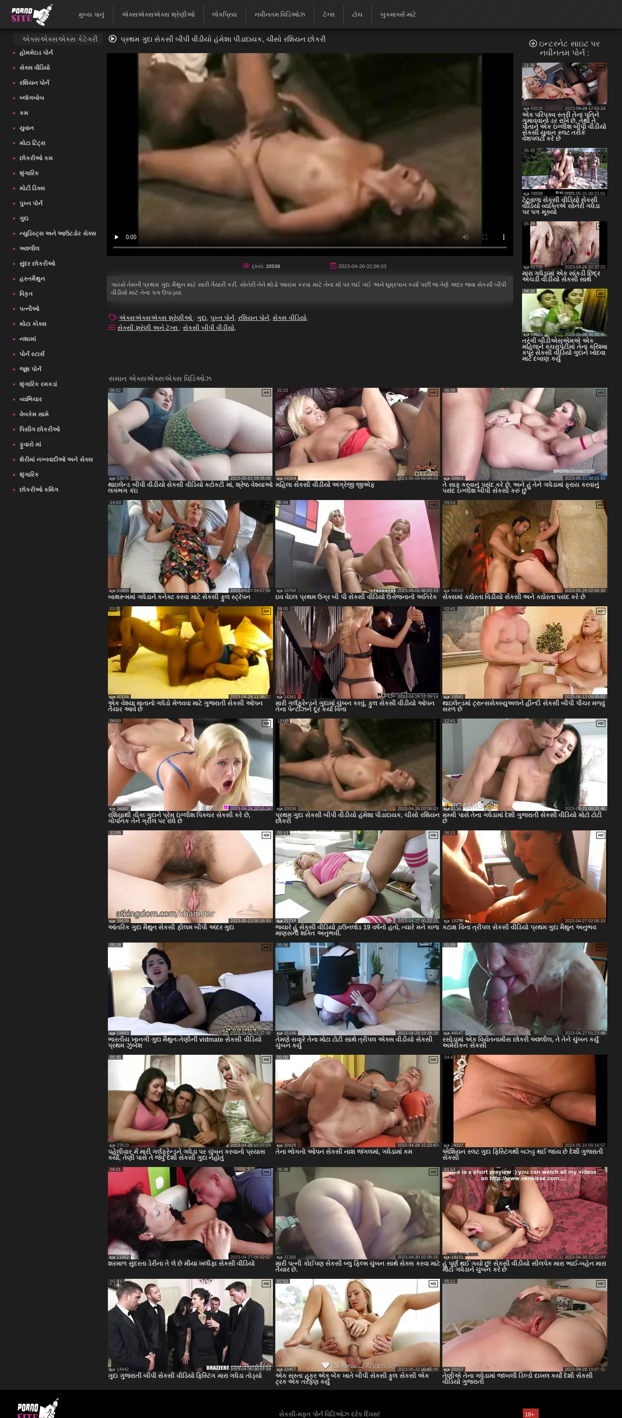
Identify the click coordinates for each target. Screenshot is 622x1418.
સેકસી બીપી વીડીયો (208, 327)
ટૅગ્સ (329, 14)
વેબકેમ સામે (34, 414)
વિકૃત (26, 293)
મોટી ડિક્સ (32, 188)
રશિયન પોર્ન (34, 82)
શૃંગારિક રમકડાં (38, 384)
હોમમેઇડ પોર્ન (36, 52)
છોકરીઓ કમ (36, 158)
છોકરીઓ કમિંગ (38, 489)
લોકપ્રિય (224, 14)
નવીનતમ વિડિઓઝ (280, 14)
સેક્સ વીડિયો (34, 67)
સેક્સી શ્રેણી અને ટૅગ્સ (148, 327)
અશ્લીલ (29, 248)
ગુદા (24, 218)
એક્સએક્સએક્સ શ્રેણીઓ (158, 14)
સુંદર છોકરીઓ (37, 263)
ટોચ (357, 14)
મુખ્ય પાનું (91, 14)
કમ (23, 112)
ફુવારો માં (30, 444)
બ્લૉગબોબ (31, 97)
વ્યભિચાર (30, 399)
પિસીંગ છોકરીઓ (39, 429)
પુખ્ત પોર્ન (30, 203)
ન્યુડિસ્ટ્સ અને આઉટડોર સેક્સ (57, 233)
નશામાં (27, 338)
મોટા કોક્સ (32, 323)
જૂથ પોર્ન (30, 369)
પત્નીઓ (29, 308)
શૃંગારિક (29, 173)
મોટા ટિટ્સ (32, 143)
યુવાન (26, 128)
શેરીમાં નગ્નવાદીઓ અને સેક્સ (56, 459)
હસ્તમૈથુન (32, 278)
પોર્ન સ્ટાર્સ (31, 354)
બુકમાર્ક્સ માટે (398, 14)
